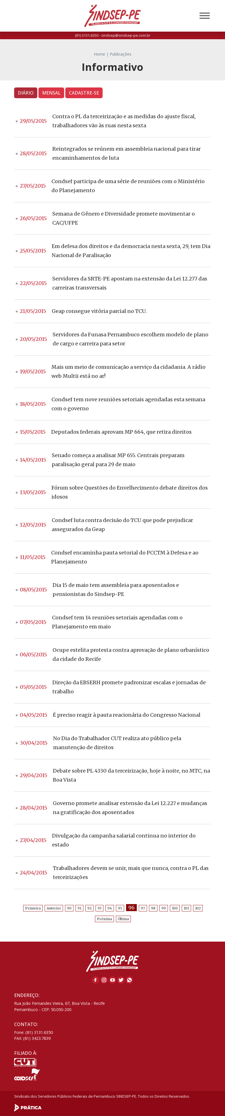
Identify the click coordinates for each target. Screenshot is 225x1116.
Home (99, 54)
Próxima (104, 919)
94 (109, 908)
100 (175, 908)
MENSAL (51, 93)
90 (69, 908)
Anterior (54, 908)
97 (143, 908)
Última (123, 919)
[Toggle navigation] (204, 16)
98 (153, 908)
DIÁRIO (26, 93)
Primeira (33, 908)
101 (186, 908)
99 (163, 908)
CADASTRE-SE (84, 93)
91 (79, 908)
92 (89, 908)
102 (198, 908)
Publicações (120, 54)
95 (120, 908)
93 (99, 908)
